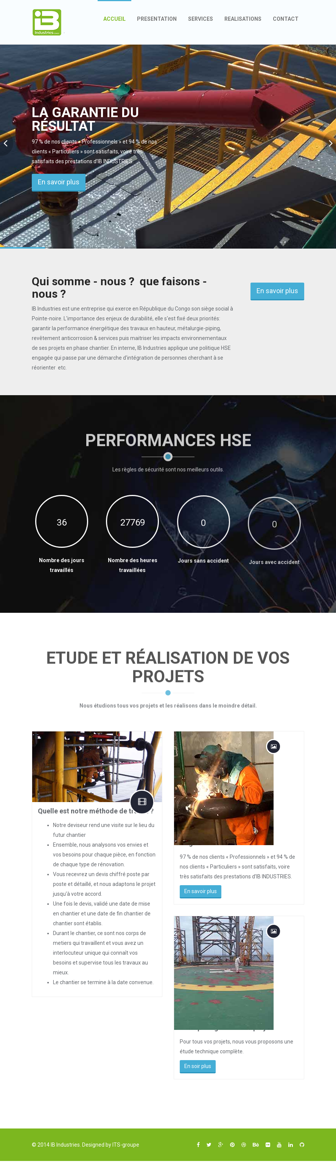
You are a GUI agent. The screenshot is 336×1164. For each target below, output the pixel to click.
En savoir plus (58, 182)
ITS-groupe (125, 1145)
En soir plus (203, 1066)
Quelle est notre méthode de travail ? (96, 811)
